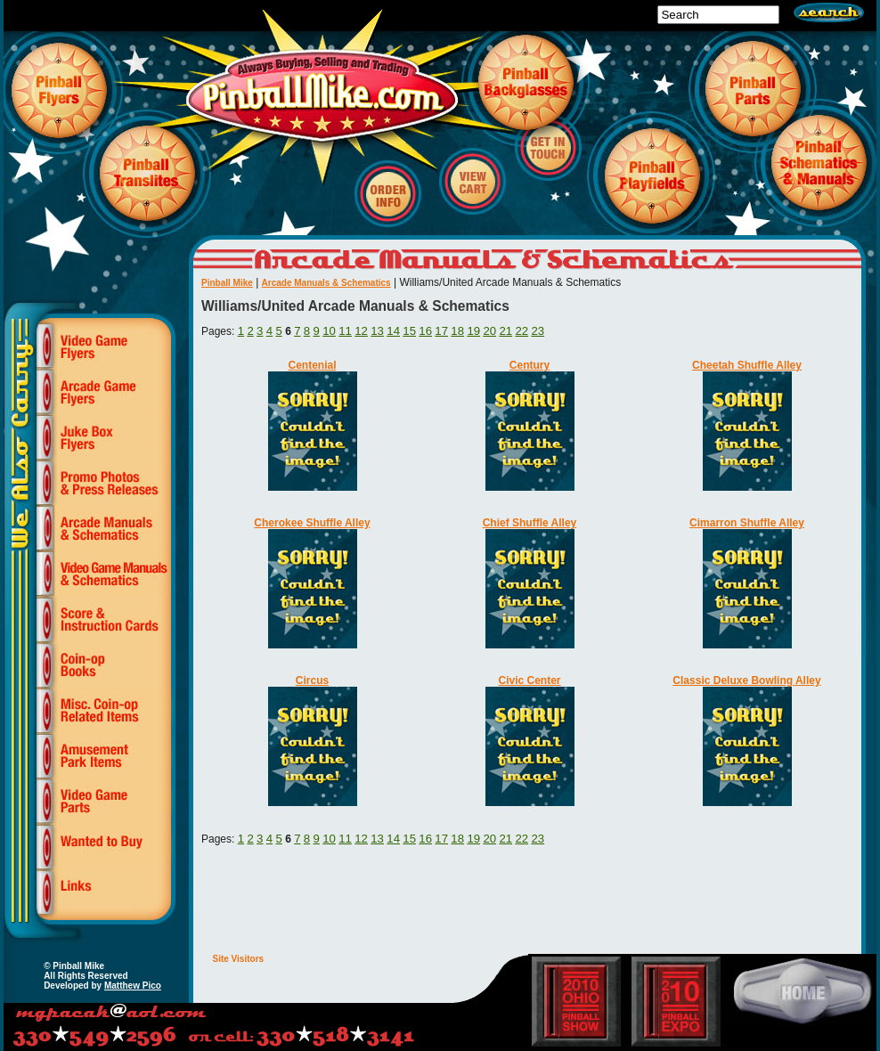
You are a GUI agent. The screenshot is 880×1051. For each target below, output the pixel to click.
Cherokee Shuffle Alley (312, 523)
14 (393, 331)
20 (489, 331)
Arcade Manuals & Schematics (326, 283)
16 (425, 331)
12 (361, 331)
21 (505, 331)
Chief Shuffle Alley (530, 523)
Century (529, 365)
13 (377, 331)
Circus (312, 680)
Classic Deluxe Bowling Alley (746, 680)
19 (473, 331)
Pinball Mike (227, 283)
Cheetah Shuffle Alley (747, 365)
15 (409, 331)
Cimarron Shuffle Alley (746, 523)
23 (537, 331)
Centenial (312, 365)
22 (521, 331)
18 (457, 331)
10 (329, 331)
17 (441, 331)
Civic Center (529, 680)
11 (345, 331)
